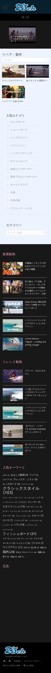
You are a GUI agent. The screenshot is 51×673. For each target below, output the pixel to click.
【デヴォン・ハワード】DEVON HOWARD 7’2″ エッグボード (35, 428)
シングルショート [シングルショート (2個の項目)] (10, 502)
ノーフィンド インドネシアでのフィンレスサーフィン (35, 323)
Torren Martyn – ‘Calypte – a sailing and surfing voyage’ (35, 341)
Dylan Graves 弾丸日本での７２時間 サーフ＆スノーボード (35, 304)
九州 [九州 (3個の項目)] (27, 548)
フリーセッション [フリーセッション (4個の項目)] (11, 538)
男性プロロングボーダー (23, 176)
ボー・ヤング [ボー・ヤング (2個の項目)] (26, 539)
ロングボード (17, 121)
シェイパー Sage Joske (12, 101)
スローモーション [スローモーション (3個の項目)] (34, 507)
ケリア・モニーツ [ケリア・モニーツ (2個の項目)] (10, 498)
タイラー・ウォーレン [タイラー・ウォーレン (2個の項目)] (11, 511)
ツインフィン (17, 145)
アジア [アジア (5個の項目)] (34, 475)
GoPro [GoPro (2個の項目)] (6, 475)
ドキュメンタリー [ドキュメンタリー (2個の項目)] (23, 516)
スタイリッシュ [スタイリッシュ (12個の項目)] (14, 506)
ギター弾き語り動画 (11, 665)
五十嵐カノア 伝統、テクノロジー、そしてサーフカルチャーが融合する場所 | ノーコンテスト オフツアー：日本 (35, 287)
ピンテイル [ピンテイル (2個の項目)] (8, 530)
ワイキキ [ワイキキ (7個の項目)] (37, 543)
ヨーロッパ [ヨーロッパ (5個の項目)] (9, 543)
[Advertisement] (25, 605)
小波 (12, 192)
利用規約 (17, 661)
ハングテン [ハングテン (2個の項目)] (8, 525)
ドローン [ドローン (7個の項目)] (37, 516)
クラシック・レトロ (21, 208)
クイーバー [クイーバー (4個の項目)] (27, 484)
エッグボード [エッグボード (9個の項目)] (11, 484)
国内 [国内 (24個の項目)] (9, 552)
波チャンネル (22, 656)
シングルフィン (18, 137)
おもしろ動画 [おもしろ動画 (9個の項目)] (19, 475)
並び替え (25, 59)
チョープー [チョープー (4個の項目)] (8, 516)
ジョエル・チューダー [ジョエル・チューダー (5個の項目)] (29, 502)
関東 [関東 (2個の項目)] (21, 557)
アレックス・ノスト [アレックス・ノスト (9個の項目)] (25, 479)
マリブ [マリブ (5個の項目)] (38, 538)
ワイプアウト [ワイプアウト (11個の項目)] (12, 547)
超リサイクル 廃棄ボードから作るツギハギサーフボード (21, 38)
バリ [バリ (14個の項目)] (19, 525)
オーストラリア (18, 184)
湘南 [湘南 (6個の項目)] (41, 552)
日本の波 (15, 200)
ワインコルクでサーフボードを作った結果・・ (23, 80)
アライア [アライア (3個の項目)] (7, 480)
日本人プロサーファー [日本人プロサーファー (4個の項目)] (26, 552)
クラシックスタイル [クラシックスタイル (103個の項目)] (21, 490)
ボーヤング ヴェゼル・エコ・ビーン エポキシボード (35, 447)
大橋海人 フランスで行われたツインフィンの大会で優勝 (35, 266)
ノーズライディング (21, 153)
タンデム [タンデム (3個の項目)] (25, 511)
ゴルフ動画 (28, 665)
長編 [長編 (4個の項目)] (13, 557)
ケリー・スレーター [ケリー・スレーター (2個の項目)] (26, 498)
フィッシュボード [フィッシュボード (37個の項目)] (19, 534)
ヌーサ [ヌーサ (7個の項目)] (8, 520)
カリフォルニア (18, 161)
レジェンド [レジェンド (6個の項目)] (23, 543)
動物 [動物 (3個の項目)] (43, 548)
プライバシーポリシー (32, 661)
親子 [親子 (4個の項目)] (6, 557)
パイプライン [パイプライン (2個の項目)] (31, 525)
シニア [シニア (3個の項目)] (39, 498)
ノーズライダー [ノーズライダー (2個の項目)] (35, 520)
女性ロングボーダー (21, 168)
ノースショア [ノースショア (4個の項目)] (20, 520)
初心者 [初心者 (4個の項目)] (35, 547)
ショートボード (18, 129)
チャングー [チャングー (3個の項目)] (37, 511)
